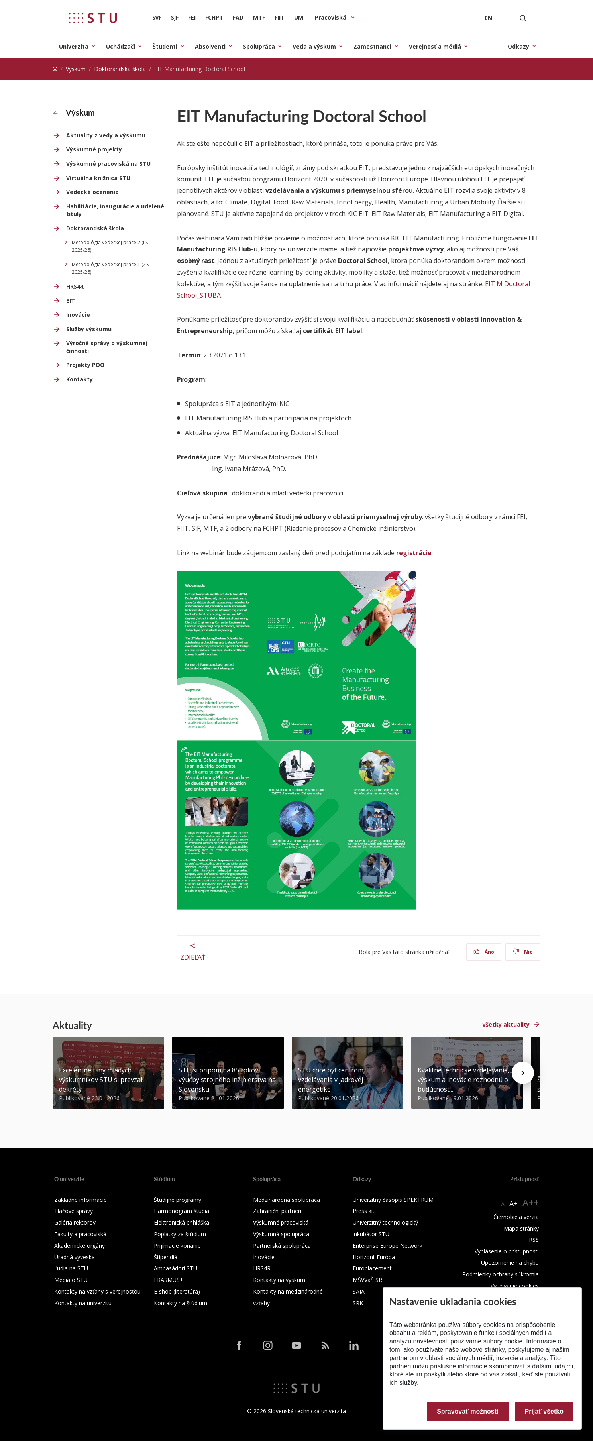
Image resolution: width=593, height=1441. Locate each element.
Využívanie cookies (515, 1286)
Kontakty (79, 379)
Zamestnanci (372, 46)
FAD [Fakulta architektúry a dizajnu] (238, 17)
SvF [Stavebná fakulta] (156, 17)
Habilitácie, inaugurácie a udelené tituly (115, 210)
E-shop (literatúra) (177, 1291)
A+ (513, 1203)
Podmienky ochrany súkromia (500, 1274)
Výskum (76, 69)
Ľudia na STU (71, 1268)
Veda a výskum (314, 46)
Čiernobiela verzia (516, 1217)
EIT (70, 300)
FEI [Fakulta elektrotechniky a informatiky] (192, 17)
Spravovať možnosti (467, 1411)
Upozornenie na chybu (510, 1262)
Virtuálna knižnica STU (98, 178)
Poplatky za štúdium (180, 1234)
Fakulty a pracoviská (80, 1234)
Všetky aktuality (506, 1024)
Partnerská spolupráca (282, 1245)
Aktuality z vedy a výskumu (105, 135)
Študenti (165, 46)
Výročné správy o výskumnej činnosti (106, 347)
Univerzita (73, 46)
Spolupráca (259, 46)
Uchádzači (120, 46)
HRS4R (75, 286)
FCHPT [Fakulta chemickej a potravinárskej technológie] (214, 17)
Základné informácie (80, 1199)
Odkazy (518, 46)
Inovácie (78, 314)
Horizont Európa (374, 1257)
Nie (523, 951)
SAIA (359, 1291)
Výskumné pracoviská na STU (108, 163)
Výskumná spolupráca (281, 1234)
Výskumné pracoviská (280, 1222)
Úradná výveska (74, 1257)
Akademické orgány (79, 1245)
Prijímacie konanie (177, 1245)
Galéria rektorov (75, 1222)
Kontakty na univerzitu (83, 1303)
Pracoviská (331, 17)
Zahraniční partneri (277, 1211)
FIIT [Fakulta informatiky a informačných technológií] (280, 17)
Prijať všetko (544, 1411)
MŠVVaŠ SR (367, 1280)
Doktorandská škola (120, 69)
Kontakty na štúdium (180, 1303)
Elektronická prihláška (181, 1222)
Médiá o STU (71, 1280)
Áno (484, 951)
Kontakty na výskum (279, 1280)
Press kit (364, 1211)
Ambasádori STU (175, 1268)
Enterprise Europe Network (387, 1245)
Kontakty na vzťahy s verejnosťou (97, 1291)
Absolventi (210, 46)
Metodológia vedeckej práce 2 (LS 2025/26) (110, 246)
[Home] (55, 69)
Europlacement (372, 1268)
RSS (534, 1239)
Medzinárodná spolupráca (286, 1199)
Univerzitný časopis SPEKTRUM (393, 1199)
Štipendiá (165, 1257)
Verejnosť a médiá (435, 46)
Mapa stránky (521, 1228)
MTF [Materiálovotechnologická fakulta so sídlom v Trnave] (259, 17)
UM (298, 17)
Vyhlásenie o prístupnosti (507, 1251)
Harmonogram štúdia (181, 1211)
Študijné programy (177, 1199)
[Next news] (523, 1073)
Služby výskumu (89, 329)
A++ (530, 1202)
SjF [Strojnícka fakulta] (175, 17)
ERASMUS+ (168, 1280)
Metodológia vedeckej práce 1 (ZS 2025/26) (110, 268)
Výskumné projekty (94, 149)
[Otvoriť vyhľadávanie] (522, 17)
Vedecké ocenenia (92, 192)
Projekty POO (85, 365)
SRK (358, 1303)
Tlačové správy (73, 1211)
